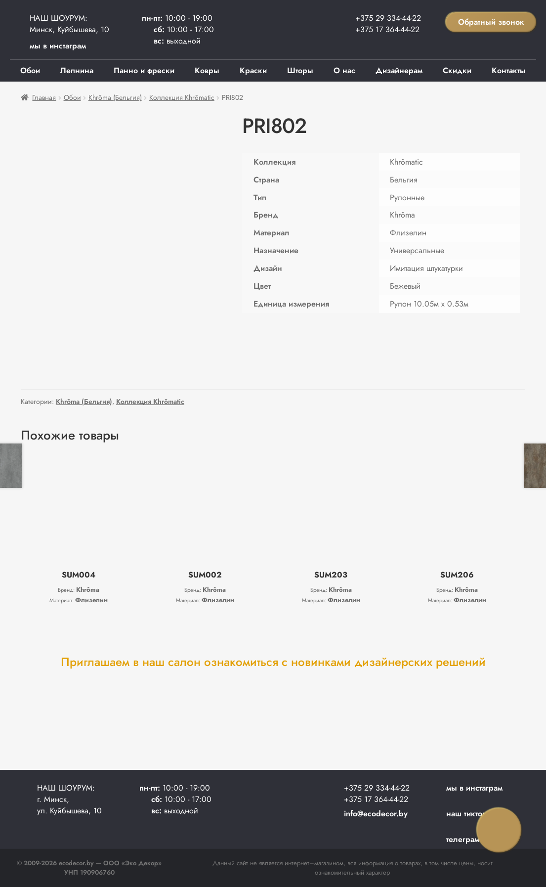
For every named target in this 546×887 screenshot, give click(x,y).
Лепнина (76, 70)
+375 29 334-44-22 (388, 18)
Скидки (457, 70)
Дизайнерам (399, 70)
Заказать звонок (499, 830)
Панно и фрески (144, 70)
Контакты (509, 70)
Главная (44, 97)
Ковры (207, 70)
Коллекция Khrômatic (181, 97)
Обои (30, 70)
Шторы (300, 70)
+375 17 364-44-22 (387, 29)
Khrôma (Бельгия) (115, 97)
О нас (344, 70)
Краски (253, 70)
